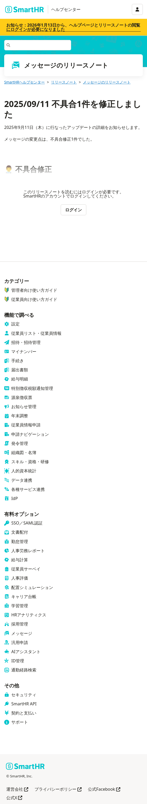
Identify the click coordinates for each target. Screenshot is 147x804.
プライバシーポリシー (58, 789)
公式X (14, 798)
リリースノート (64, 82)
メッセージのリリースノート (107, 82)
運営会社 (17, 789)
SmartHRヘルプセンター (24, 82)
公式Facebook (104, 789)
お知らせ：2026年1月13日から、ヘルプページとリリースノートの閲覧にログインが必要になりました (73, 27)
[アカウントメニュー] (137, 9)
